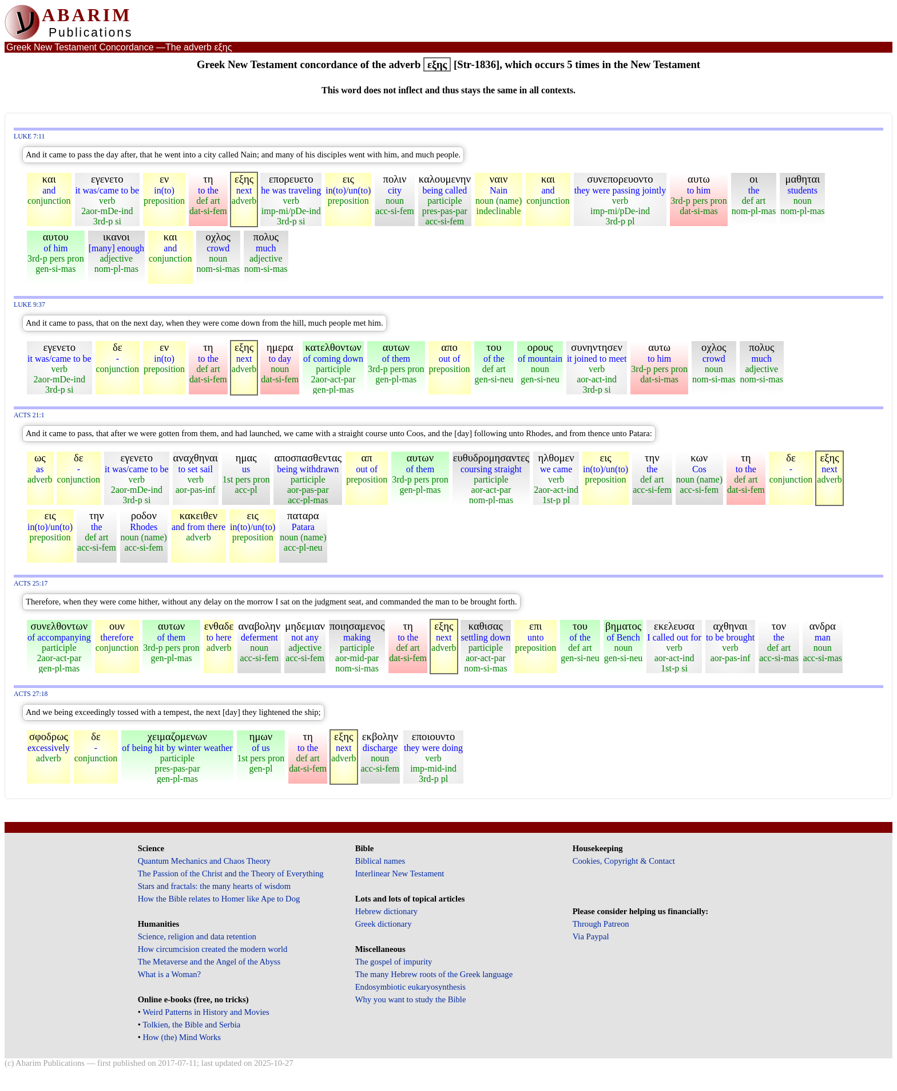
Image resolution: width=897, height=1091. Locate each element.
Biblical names (380, 860)
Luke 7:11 (29, 136)
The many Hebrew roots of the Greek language (434, 974)
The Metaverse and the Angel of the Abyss (209, 961)
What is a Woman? (169, 974)
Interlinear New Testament (399, 873)
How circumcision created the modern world (213, 949)
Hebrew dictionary (386, 911)
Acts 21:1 (29, 415)
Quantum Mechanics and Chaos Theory (204, 860)
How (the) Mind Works (181, 1037)
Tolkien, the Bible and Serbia (191, 1024)
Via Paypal (591, 936)
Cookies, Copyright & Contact (624, 860)
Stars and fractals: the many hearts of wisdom (214, 886)
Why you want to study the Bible (410, 999)
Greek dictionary (383, 923)
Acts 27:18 (30, 694)
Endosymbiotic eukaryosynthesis (410, 986)
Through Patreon (601, 923)
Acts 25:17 (30, 583)
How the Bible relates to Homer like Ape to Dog (219, 898)
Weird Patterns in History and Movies (205, 1012)
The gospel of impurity (393, 961)
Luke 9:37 (29, 305)
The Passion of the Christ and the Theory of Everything (231, 873)
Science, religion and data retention (197, 936)
